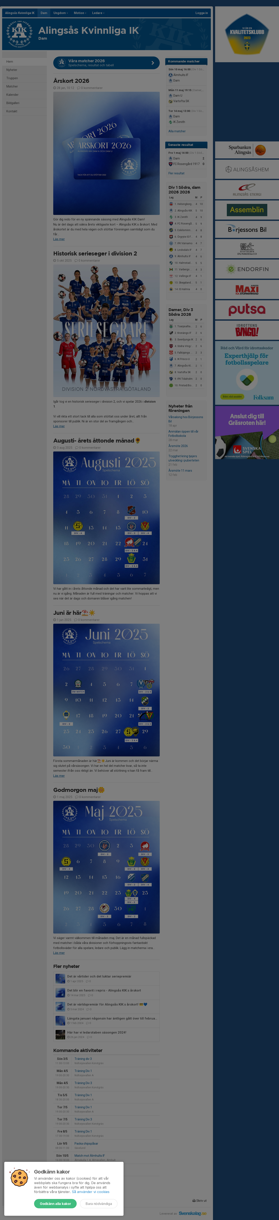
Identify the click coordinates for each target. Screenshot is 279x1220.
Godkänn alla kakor (55, 1204)
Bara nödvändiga (99, 1204)
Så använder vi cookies (90, 1192)
